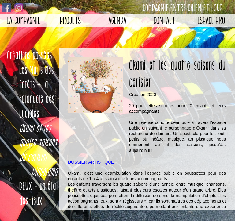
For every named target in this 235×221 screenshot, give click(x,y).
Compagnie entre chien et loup (183, 7)
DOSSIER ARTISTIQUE (91, 162)
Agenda (117, 20)
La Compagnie (23, 20)
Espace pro (211, 20)
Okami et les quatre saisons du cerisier (38, 142)
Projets (70, 20)
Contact (164, 20)
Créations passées (29, 55)
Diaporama (44, 172)
